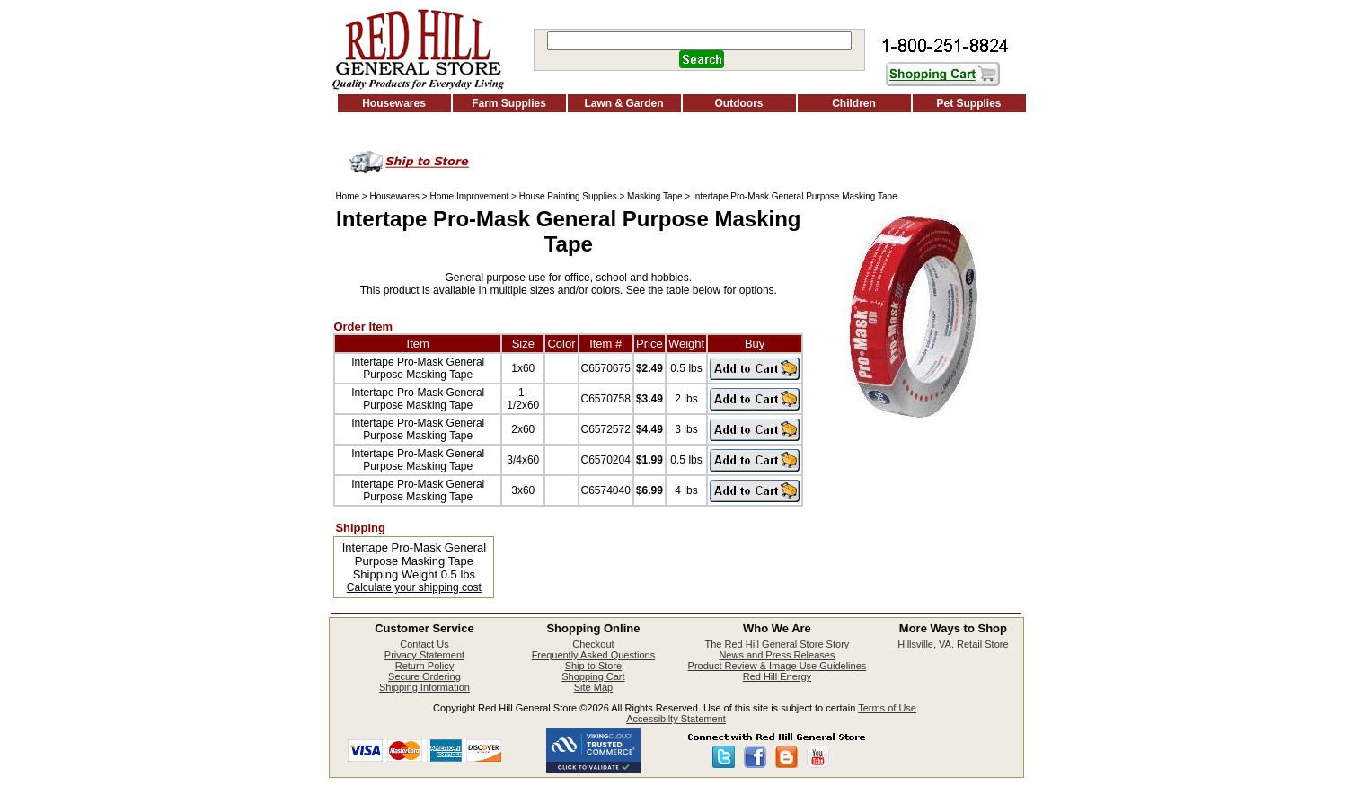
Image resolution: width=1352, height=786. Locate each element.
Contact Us (424, 644)
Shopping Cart (592, 676)
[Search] (699, 40)
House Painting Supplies (568, 196)
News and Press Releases (777, 654)
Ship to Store (594, 665)
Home (347, 196)
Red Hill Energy (777, 676)
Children (854, 103)
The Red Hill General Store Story (777, 644)
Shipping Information (424, 687)
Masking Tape (655, 196)
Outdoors (739, 103)
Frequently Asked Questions (594, 654)
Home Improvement (468, 196)
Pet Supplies (968, 103)
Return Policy (424, 665)
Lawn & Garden (623, 103)
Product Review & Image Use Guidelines (777, 665)
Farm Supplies (509, 103)
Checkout (593, 644)
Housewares (394, 103)
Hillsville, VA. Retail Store (952, 644)
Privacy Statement (424, 654)
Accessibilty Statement (676, 718)
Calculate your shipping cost (414, 587)
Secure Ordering (424, 676)
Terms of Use (887, 707)
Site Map (593, 687)
